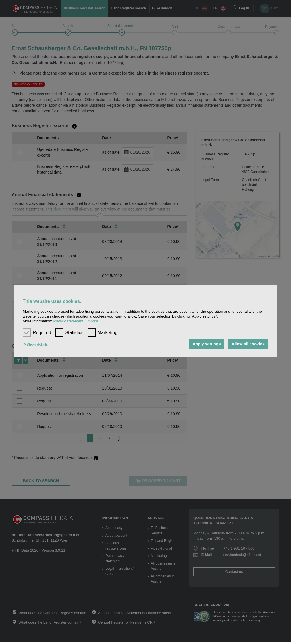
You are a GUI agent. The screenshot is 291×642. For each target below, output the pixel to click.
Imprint (92, 321)
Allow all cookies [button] (248, 344)
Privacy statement (68, 321)
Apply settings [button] (206, 344)
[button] (37, 344)
